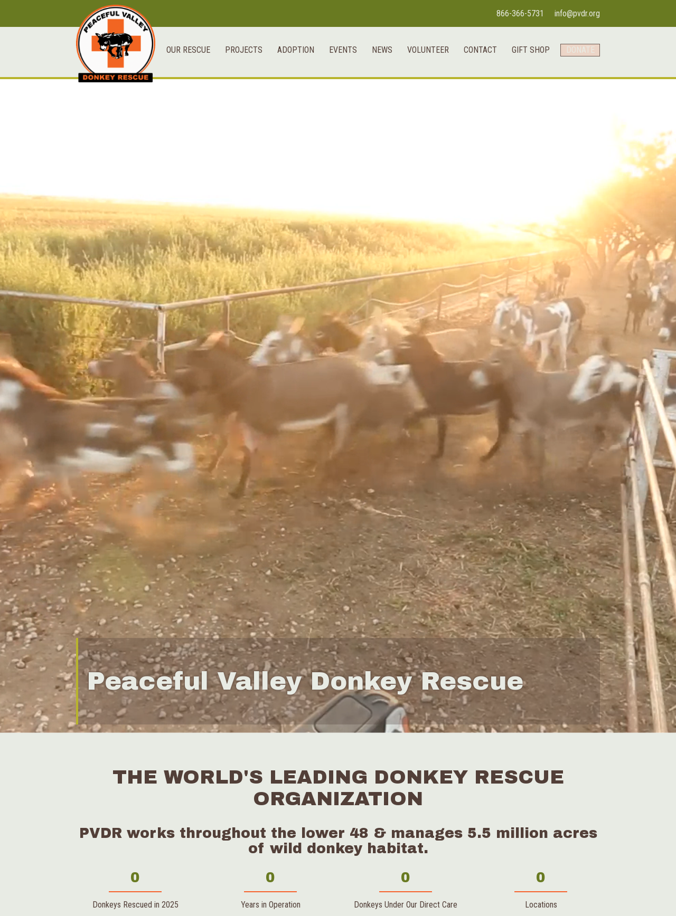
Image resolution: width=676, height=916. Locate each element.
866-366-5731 (520, 13)
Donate (576, 115)
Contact (473, 115)
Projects (237, 115)
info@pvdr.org (577, 13)
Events (336, 115)
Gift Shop (524, 115)
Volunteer (421, 115)
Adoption (288, 115)
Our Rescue (181, 115)
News (375, 115)
